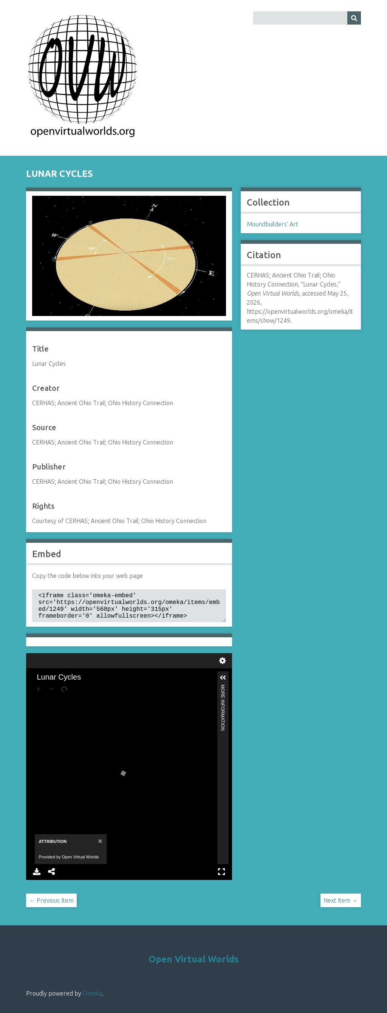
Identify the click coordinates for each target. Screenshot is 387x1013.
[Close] (99, 847)
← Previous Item (51, 906)
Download (36, 877)
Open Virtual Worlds (194, 965)
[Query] (307, 18)
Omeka (92, 999)
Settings (222, 666)
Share (51, 877)
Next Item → (341, 906)
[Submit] (354, 18)
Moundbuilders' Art (272, 224)
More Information (222, 694)
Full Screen (221, 877)
